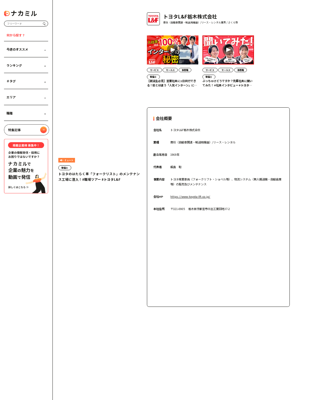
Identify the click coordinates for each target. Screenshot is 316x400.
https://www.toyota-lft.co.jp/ (190, 196)
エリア (26, 97)
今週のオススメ (26, 49)
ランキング (26, 65)
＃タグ (26, 81)
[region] (218, 66)
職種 (26, 113)
